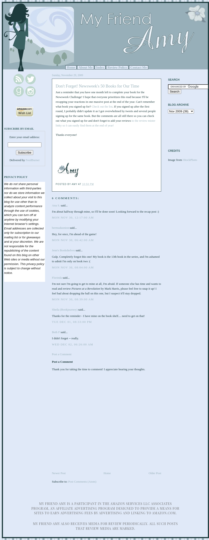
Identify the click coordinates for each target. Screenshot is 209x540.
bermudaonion (60, 227)
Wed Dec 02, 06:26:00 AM (72, 344)
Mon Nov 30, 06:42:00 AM (73, 240)
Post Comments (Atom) (82, 481)
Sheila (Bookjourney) (64, 309)
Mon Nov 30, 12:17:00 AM (73, 217)
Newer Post (59, 473)
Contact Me (138, 67)
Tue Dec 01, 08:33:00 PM (72, 322)
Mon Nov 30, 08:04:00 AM (73, 267)
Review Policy (117, 67)
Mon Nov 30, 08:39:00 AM (73, 299)
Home (71, 67)
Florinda (57, 277)
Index (100, 67)
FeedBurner (33, 160)
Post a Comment (61, 354)
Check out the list (102, 106)
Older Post (155, 473)
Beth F (56, 332)
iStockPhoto (190, 160)
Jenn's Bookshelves (63, 250)
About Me (86, 67)
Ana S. (56, 205)
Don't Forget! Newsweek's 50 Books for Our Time (97, 86)
